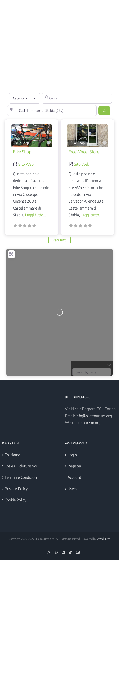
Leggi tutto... (35, 214)
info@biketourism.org (94, 415)
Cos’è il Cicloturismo (21, 465)
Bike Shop (22, 143)
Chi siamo (12, 454)
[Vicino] (52, 110)
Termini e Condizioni (21, 477)
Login (72, 454)
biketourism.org (87, 422)
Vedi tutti (59, 240)
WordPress (103, 538)
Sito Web (26, 164)
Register (74, 465)
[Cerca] (77, 98)
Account (74, 477)
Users (72, 488)
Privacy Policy (16, 488)
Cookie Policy (15, 499)
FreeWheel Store (84, 151)
